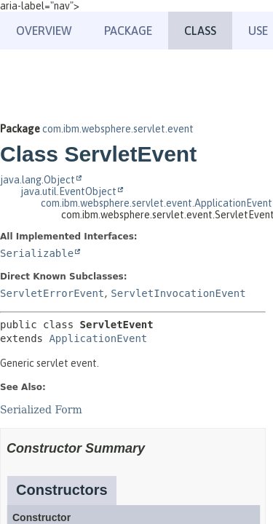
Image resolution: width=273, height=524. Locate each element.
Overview (44, 30)
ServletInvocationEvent (178, 293)
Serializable (37, 253)
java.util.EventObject (68, 191)
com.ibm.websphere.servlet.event (118, 129)
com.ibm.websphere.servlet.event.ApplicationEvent (156, 203)
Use (258, 30)
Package (128, 30)
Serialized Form (41, 410)
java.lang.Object (37, 180)
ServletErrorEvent (52, 293)
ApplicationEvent (98, 338)
